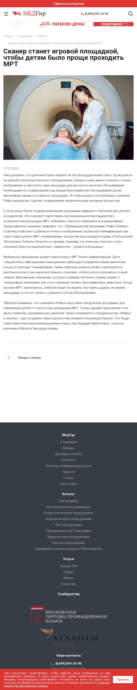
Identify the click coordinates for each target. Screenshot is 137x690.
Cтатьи (68, 478)
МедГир (68, 435)
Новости (68, 472)
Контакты (68, 460)
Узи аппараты (68, 501)
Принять (123, 679)
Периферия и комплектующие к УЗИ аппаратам (68, 548)
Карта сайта (68, 483)
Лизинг (68, 578)
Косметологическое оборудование (68, 513)
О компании (68, 442)
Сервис (68, 572)
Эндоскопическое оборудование (68, 519)
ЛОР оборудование (68, 525)
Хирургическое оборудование (68, 537)
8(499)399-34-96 (96, 14)
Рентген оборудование (68, 543)
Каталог (68, 494)
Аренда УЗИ (68, 566)
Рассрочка (68, 584)
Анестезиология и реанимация (68, 507)
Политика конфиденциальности (68, 466)
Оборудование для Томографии (68, 531)
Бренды (68, 448)
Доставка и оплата (68, 454)
